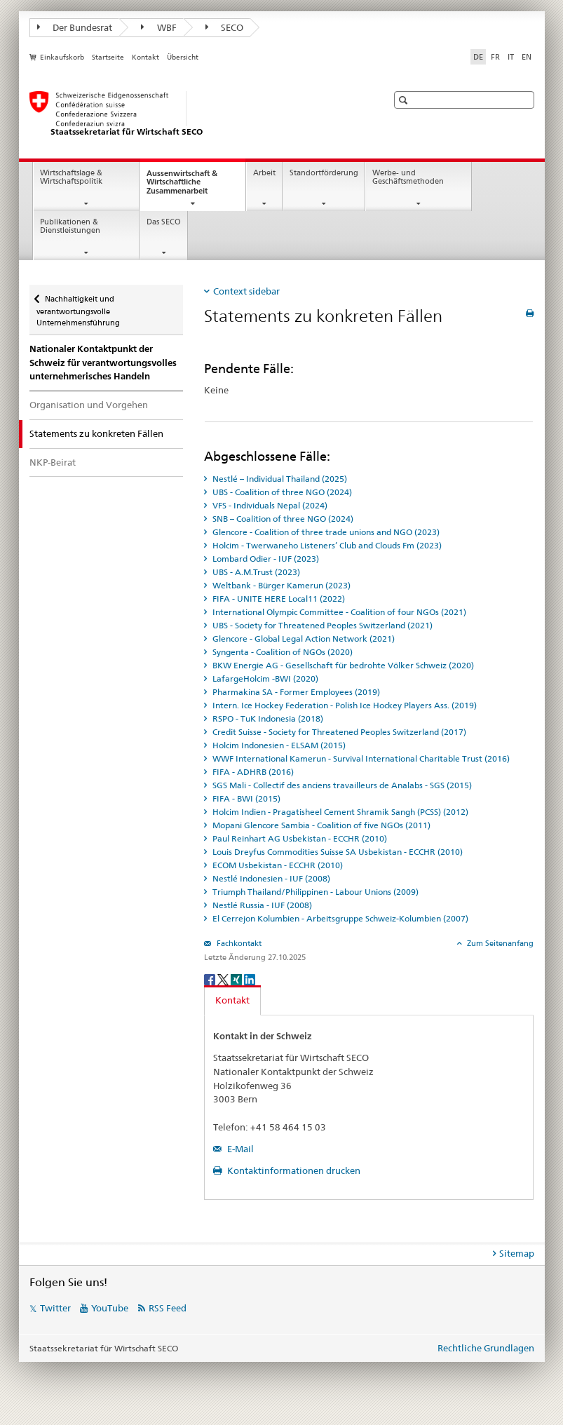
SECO (224, 27)
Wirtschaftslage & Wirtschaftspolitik (71, 177)
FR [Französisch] (495, 57)
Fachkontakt (238, 943)
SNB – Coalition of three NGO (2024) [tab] (281, 518)
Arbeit (264, 172)
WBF (159, 27)
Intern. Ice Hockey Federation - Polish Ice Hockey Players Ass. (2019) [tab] (343, 705)
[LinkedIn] (249, 978)
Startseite (108, 57)
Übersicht (182, 57)
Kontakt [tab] (232, 1000)
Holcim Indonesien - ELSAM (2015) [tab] (278, 745)
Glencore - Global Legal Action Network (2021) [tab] (302, 638)
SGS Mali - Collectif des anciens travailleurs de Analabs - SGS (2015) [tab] (341, 785)
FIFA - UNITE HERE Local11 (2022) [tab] (277, 598)
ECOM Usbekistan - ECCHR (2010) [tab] (276, 865)
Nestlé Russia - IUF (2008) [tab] (261, 905)
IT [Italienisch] (511, 57)
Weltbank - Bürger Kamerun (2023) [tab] (280, 585)
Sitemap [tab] (516, 1253)
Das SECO (164, 222)
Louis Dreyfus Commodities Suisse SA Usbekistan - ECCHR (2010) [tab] (336, 851)
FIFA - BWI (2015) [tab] (245, 798)
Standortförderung (324, 172)
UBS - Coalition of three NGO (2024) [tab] (281, 492)
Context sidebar (246, 291)
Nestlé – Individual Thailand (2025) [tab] (278, 478)
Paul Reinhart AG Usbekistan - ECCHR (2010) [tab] (298, 838)
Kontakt (145, 57)
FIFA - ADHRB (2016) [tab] (252, 771)
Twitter (55, 1307)
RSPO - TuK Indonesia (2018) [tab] (266, 718)
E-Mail (239, 1148)
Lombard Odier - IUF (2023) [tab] (264, 558)
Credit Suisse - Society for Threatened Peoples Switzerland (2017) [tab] (338, 732)
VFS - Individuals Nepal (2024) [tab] (268, 505)
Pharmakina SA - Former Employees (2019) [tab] (295, 692)
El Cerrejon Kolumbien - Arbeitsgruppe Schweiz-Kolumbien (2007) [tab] (339, 918)
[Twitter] (224, 978)
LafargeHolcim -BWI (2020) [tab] (264, 678)
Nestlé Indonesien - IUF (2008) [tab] (270, 878)
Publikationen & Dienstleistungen (70, 226)
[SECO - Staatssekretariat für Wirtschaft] (194, 114)
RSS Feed (167, 1307)
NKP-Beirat (52, 462)
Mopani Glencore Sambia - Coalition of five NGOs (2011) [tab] (320, 825)
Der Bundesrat (75, 27)
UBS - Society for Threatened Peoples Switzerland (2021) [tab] (321, 625)
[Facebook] (210, 978)
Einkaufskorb (62, 57)
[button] (405, 100)
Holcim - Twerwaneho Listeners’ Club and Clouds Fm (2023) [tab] (326, 545)
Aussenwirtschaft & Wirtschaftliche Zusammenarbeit (190, 186)
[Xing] (237, 978)
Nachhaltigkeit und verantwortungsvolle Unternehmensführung (78, 306)
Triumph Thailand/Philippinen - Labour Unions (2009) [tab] (314, 891)
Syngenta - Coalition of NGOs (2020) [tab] (281, 652)
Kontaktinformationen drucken (292, 1170)
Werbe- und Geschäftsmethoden (408, 177)
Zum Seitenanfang (499, 943)
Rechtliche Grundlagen (485, 1347)
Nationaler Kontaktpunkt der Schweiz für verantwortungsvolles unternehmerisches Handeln (103, 363)
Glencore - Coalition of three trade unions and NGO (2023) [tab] (325, 532)
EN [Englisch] (526, 57)
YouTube (109, 1307)
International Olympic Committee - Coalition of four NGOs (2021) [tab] (338, 612)
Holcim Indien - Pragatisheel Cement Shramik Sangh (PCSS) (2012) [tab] (339, 811)
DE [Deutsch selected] (478, 57)
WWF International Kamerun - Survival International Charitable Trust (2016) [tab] (360, 758)
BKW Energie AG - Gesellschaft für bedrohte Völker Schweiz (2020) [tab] (342, 665)
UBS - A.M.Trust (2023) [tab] (255, 572)
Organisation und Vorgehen (88, 404)
